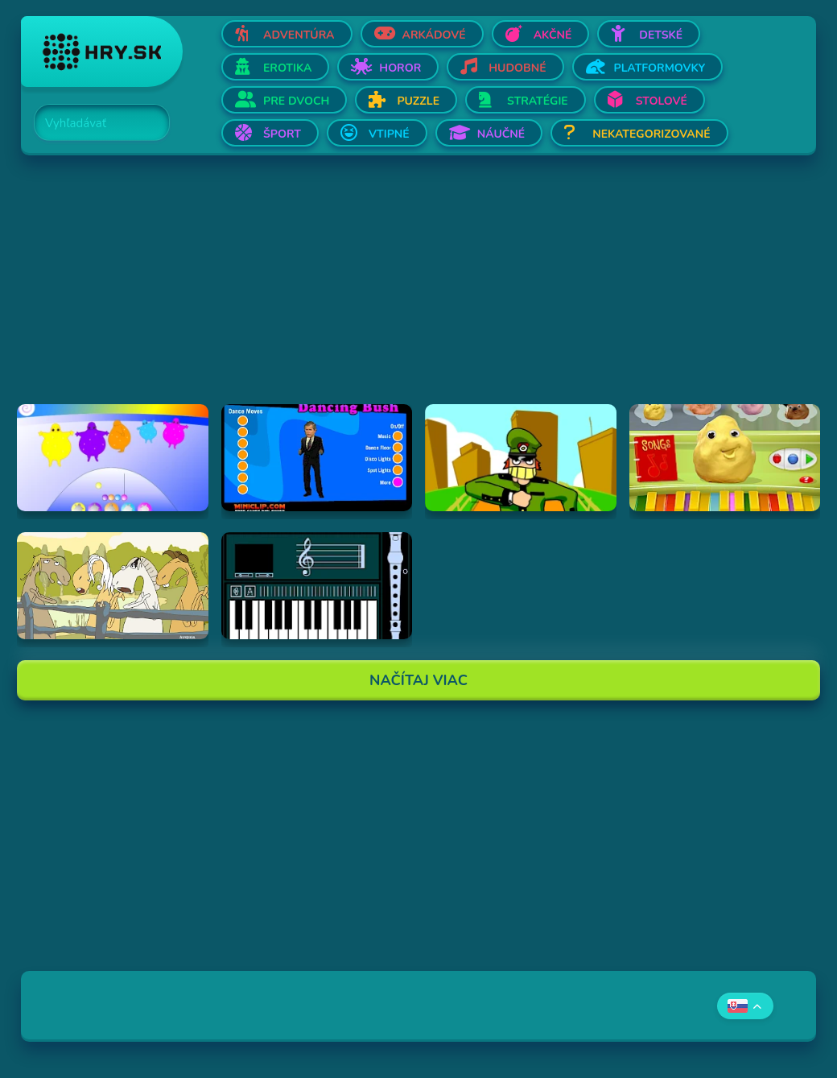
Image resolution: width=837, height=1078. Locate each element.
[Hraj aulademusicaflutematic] (317, 585)
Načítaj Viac (418, 680)
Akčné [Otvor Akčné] (553, 35)
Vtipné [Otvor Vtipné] (389, 134)
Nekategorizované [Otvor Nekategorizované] (651, 134)
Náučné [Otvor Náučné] (501, 134)
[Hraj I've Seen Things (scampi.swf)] (520, 457)
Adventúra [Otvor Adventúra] (299, 35)
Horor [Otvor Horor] (400, 68)
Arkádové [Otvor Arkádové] (434, 35)
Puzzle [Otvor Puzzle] (418, 101)
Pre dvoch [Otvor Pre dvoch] (296, 101)
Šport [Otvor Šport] (282, 134)
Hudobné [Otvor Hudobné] (517, 68)
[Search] (92, 123)
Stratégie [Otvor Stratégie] (537, 101)
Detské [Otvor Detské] (660, 35)
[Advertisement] (418, 291)
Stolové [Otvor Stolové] (661, 101)
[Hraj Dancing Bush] (317, 457)
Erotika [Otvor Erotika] (287, 68)
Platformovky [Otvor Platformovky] (660, 68)
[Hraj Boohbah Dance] (112, 457)
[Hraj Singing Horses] (112, 585)
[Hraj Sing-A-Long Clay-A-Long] (725, 457)
